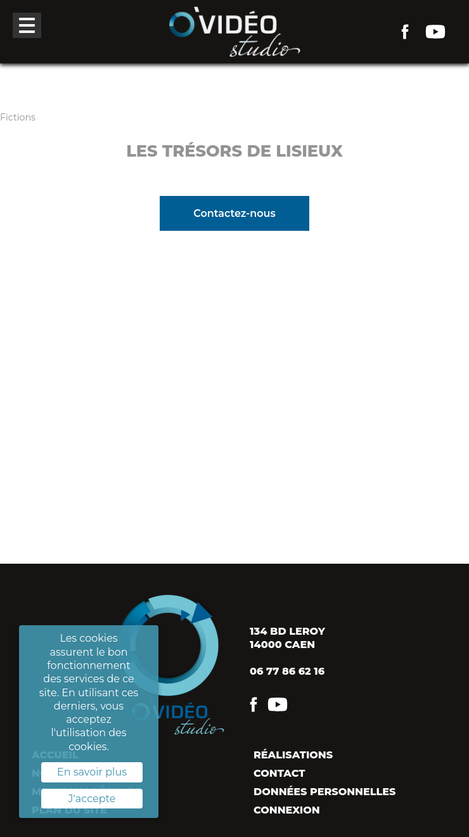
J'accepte (92, 799)
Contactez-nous (234, 213)
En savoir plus (92, 772)
